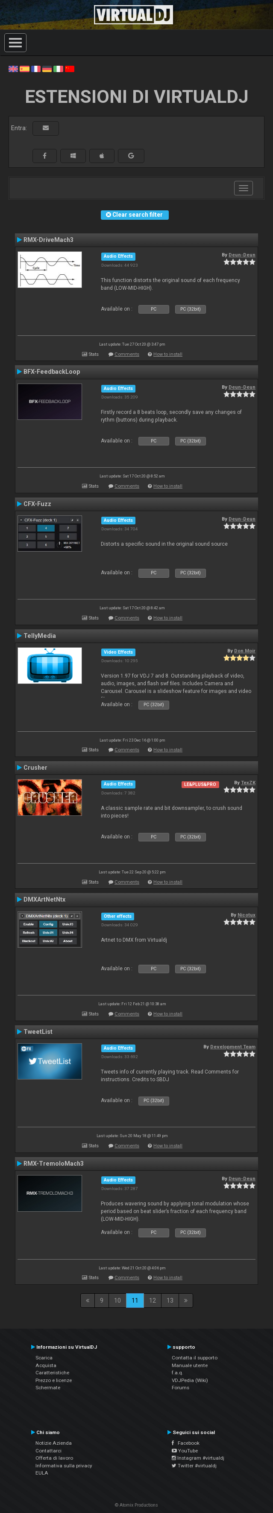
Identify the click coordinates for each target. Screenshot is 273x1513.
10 (117, 1300)
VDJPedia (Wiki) (190, 1380)
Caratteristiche (52, 1373)
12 (152, 1300)
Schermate (47, 1388)
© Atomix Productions (136, 1505)
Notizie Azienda (53, 1443)
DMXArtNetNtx (44, 899)
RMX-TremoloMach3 (53, 1163)
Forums (180, 1388)
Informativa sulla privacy (63, 1466)
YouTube (185, 1451)
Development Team (232, 1047)
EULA (41, 1473)
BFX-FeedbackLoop (51, 371)
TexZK (248, 783)
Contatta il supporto (194, 1358)
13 (170, 1300)
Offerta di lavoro (54, 1458)
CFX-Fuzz (37, 503)
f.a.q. (177, 1373)
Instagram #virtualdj (198, 1458)
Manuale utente (190, 1365)
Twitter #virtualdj (194, 1466)
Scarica (44, 1358)
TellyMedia (39, 635)
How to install (167, 354)
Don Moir (244, 651)
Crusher (35, 767)
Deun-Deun (242, 255)
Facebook (186, 1443)
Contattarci (48, 1451)
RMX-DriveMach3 (48, 239)
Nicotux (246, 915)
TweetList (38, 1031)
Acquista (45, 1365)
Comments (126, 354)
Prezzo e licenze (53, 1380)
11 (135, 1300)
